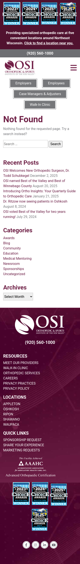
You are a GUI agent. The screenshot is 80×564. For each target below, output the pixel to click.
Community (12, 248)
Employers (23, 83)
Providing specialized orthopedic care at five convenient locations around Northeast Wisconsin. (40, 38)
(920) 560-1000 (40, 53)
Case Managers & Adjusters (40, 94)
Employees (56, 83)
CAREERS (10, 378)
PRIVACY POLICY (16, 388)
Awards (9, 238)
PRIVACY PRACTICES (19, 383)
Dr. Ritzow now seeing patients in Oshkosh (35, 201)
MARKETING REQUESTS (21, 450)
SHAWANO (11, 419)
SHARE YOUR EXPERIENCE (23, 445)
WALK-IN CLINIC (15, 368)
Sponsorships (13, 269)
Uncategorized (14, 274)
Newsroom (11, 264)
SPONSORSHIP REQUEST (22, 440)
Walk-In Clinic (40, 105)
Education (10, 253)
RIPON (8, 414)
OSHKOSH (11, 409)
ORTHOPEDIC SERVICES (21, 373)
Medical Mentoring (17, 259)
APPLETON (11, 404)
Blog (6, 243)
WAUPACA (11, 424)
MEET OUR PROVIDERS (20, 363)
